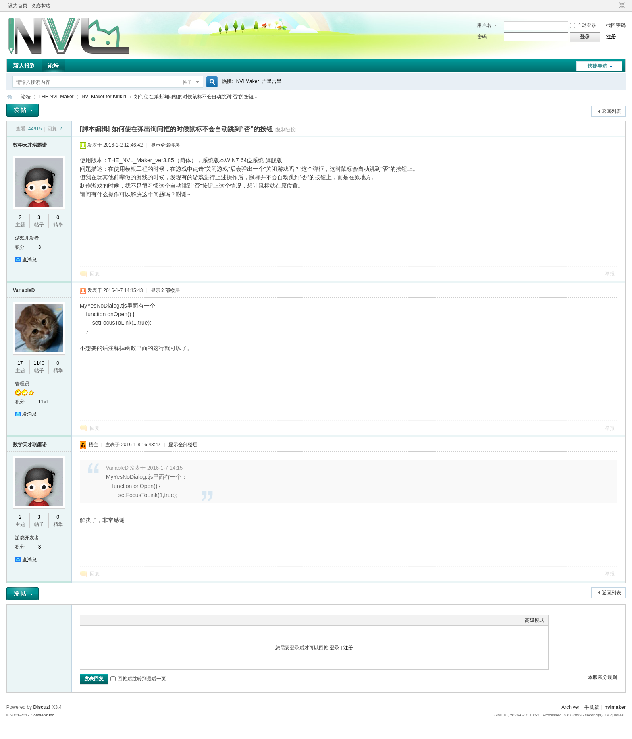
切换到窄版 (621, 5)
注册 (611, 36)
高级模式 (534, 620)
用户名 (484, 25)
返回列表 (611, 111)
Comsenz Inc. (43, 715)
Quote (125, 620)
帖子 (187, 82)
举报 (610, 274)
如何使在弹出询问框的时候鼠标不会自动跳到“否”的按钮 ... (196, 96)
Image (104, 620)
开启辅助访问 (614, 5)
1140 (38, 363)
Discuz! (41, 707)
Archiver (570, 707)
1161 (43, 401)
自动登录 (583, 25)
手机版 (591, 707)
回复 (95, 274)
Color (94, 620)
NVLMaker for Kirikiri (104, 96)
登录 (334, 647)
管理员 (22, 384)
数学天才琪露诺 (30, 145)
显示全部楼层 (165, 145)
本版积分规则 (602, 677)
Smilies (145, 620)
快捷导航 (597, 66)
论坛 (53, 65)
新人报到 (24, 65)
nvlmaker (615, 707)
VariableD (24, 290)
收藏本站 (40, 5)
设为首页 (17, 5)
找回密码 (616, 25)
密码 (482, 36)
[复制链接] (285, 129)
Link (114, 620)
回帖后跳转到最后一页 (138, 678)
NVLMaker (247, 81)
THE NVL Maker (9, 97)
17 (20, 363)
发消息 (29, 260)
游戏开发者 (27, 238)
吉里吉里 (271, 81)
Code (135, 620)
